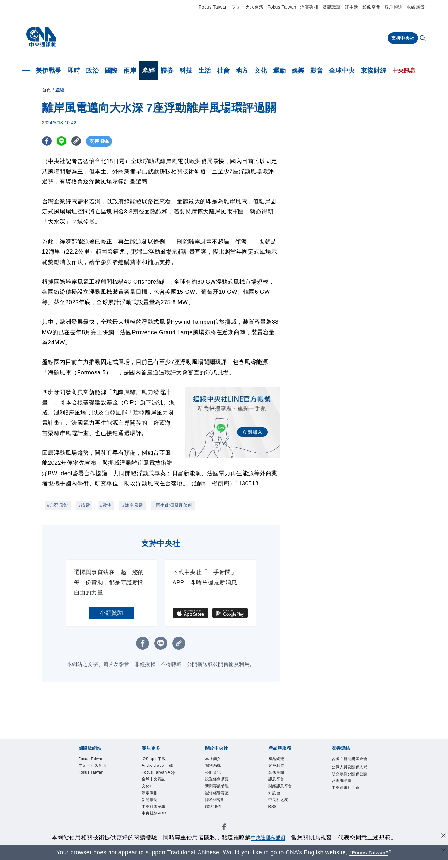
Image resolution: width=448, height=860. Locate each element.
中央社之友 (280, 806)
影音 (316, 70)
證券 (167, 70)
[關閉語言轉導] (442, 851)
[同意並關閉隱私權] (442, 836)
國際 (111, 70)
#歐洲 (106, 505)
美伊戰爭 (49, 70)
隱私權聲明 (217, 806)
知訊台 (275, 798)
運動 (279, 70)
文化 (260, 70)
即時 (73, 70)
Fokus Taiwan (282, 7)
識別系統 (215, 767)
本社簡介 (215, 759)
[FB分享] (47, 141)
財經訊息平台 (283, 790)
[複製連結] (79, 141)
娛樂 (298, 70)
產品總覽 (278, 759)
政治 (92, 70)
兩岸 (129, 70)
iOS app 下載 (156, 759)
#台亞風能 (57, 505)
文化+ (148, 806)
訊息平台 (278, 782)
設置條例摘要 (220, 782)
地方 (242, 70)
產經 (148, 70)
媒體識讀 (331, 7)
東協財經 (374, 70)
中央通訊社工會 (349, 807)
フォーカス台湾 (247, 7)
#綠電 (84, 505)
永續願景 (416, 7)
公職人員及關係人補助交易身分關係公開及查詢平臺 (349, 787)
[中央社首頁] (41, 37)
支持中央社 (402, 37)
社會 (223, 70)
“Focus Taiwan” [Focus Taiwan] (368, 852)
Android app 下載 (158, 770)
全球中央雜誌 (156, 798)
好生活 (351, 7)
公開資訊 (215, 774)
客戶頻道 (393, 7)
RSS (273, 814)
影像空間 (371, 7)
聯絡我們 (215, 814)
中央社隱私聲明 (268, 837)
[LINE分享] (63, 141)
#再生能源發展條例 (172, 505)
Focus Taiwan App (157, 786)
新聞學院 (151, 822)
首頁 (46, 89)
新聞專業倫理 (220, 790)
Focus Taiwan (213, 7)
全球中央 (342, 70)
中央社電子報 (156, 829)
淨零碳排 (309, 7)
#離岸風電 (132, 505)
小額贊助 (111, 613)
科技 (186, 70)
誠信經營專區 (220, 798)
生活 (204, 70)
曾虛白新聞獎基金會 (349, 763)
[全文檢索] (423, 38)
